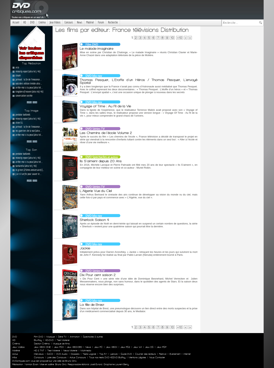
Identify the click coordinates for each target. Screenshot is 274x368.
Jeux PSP (161, 347)
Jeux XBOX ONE (42, 347)
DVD (32, 22)
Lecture (113, 354)
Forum (101, 22)
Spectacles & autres (93, 337)
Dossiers (75, 354)
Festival (162, 354)
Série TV (62, 337)
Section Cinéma (42, 343)
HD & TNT (39, 350)
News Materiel (70, 350)
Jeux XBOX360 (74, 347)
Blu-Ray (38, 340)
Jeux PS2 (125, 347)
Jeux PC (98, 347)
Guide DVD (126, 354)
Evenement (175, 354)
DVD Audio (62, 354)
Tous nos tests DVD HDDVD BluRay (107, 357)
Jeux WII (137, 347)
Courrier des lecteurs (145, 354)
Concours (68, 22)
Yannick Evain (31, 364)
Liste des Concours (56, 357)
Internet (187, 354)
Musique (50, 337)
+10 (179, 37)
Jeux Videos (55, 22)
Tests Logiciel (89, 354)
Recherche (113, 22)
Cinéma (42, 22)
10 (172, 37)
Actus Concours (78, 357)
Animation (75, 337)
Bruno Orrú (60, 364)
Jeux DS (149, 347)
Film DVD (38, 337)
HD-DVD (49, 340)
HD (24, 22)
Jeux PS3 (59, 347)
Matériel (90, 22)
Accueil (15, 22)
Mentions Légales (137, 357)
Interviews (39, 354)
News (79, 22)
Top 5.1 (103, 354)
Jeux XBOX (111, 347)
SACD (50, 354)
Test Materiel (63, 340)
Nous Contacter (157, 357)
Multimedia (86, 350)
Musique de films (61, 343)
